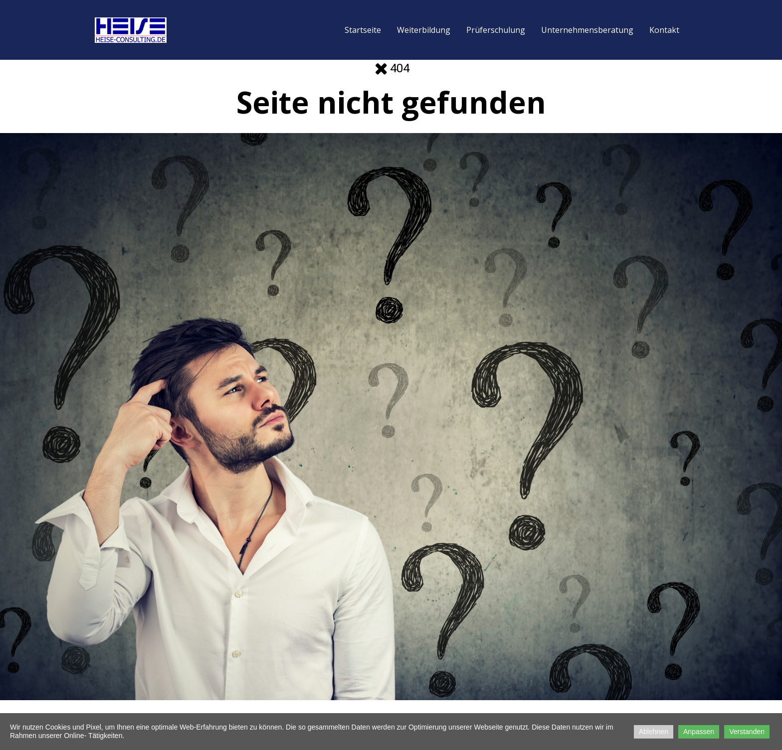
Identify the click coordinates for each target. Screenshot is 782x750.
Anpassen (698, 732)
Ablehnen (653, 732)
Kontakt (664, 29)
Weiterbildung (423, 29)
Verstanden (747, 732)
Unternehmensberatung (587, 29)
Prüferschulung (495, 29)
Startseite (363, 29)
